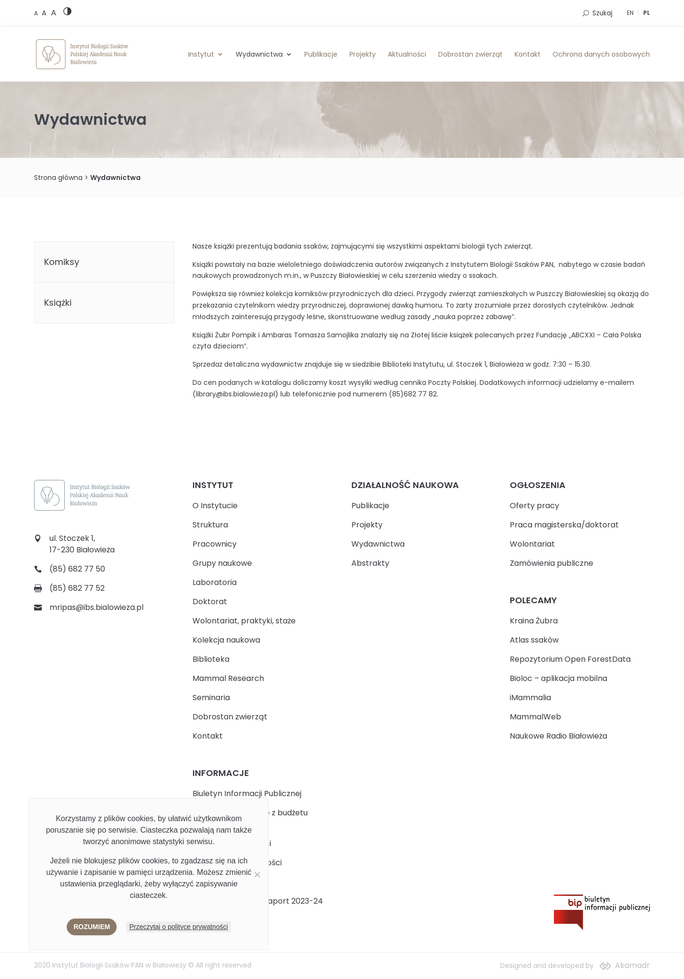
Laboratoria (214, 582)
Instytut (201, 54)
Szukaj (602, 13)
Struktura (210, 524)
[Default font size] (36, 13)
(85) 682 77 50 (77, 568)
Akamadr (632, 965)
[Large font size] (53, 12)
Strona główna (58, 177)
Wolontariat (532, 543)
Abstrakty (370, 563)
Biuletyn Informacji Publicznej (246, 793)
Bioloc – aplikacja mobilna (558, 678)
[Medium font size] (45, 13)
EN (630, 13)
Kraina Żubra (534, 620)
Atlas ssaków (534, 639)
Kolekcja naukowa (226, 639)
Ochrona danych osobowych (601, 54)
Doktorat (209, 601)
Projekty (362, 54)
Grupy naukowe (222, 563)
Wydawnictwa (259, 54)
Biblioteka (210, 659)
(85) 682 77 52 (77, 588)
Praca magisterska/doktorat (564, 524)
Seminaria (211, 697)
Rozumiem (91, 927)
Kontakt (527, 54)
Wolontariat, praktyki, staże (244, 620)
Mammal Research (228, 678)
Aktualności (407, 54)
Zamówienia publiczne (551, 563)
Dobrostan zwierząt (470, 54)
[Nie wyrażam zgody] (257, 874)
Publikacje (320, 54)
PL (646, 13)
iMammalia (530, 697)
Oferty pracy (534, 505)
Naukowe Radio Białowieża (558, 735)
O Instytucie (215, 505)
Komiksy (61, 262)
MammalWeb (535, 716)
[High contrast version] (67, 13)
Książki (58, 303)
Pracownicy (214, 543)
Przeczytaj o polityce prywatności (178, 927)
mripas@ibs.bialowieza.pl (96, 607)
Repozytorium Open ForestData (570, 659)
